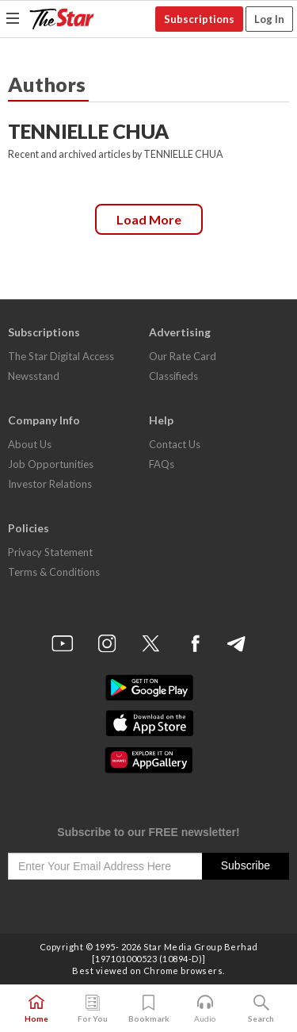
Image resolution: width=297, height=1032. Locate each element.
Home (36, 1009)
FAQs (161, 464)
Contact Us (174, 444)
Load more (148, 219)
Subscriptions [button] (199, 19)
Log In (269, 19)
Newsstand (33, 376)
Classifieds (173, 376)
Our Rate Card (182, 356)
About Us (29, 444)
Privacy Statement (50, 552)
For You (93, 1009)
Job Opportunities (50, 464)
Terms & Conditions (54, 572)
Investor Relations (50, 484)
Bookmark (148, 1009)
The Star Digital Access (61, 356)
